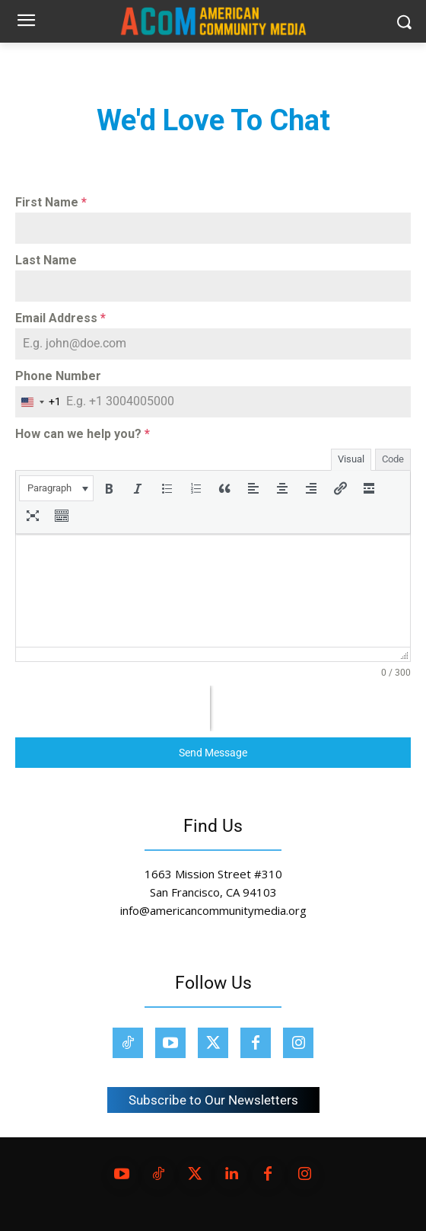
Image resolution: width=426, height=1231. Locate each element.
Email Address (60, 318)
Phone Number (58, 376)
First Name (51, 202)
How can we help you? (82, 434)
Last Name (46, 260)
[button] (56, 488)
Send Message (213, 753)
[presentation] (56, 488)
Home (28, 64)
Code (393, 459)
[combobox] (38, 401)
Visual (351, 459)
